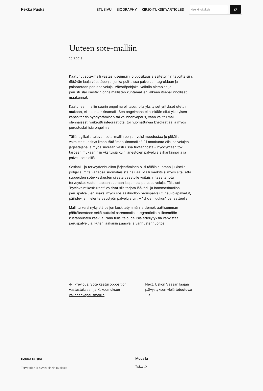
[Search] (235, 9)
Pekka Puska (33, 9)
